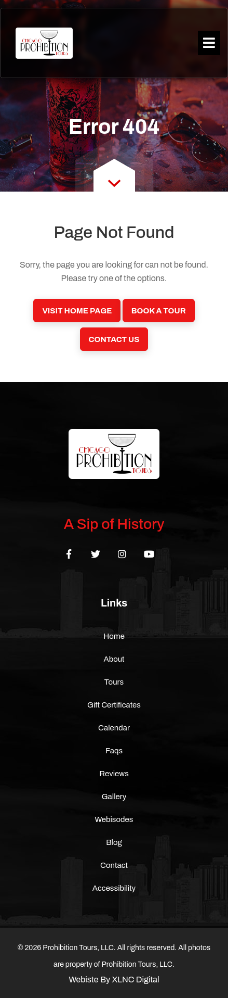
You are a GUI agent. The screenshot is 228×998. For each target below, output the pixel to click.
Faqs (114, 751)
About (113, 659)
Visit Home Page (77, 311)
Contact (114, 865)
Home (114, 636)
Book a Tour (158, 311)
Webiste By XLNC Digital (114, 979)
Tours (114, 682)
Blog (114, 842)
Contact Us (114, 339)
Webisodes (114, 819)
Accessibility (114, 888)
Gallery (114, 796)
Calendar (114, 728)
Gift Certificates (114, 705)
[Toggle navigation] (209, 43)
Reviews (114, 773)
